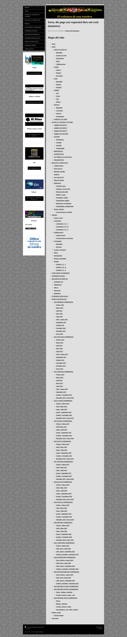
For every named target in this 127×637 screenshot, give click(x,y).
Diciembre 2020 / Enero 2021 (65, 540)
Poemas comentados (60, 258)
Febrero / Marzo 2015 (62, 424)
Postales (56, 261)
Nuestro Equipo (59, 615)
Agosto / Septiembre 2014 (63, 412)
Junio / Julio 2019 (61, 511)
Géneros (58, 113)
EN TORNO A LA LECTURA (63, 157)
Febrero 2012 (60, 340)
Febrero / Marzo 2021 (62, 546)
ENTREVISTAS (59, 154)
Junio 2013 (59, 386)
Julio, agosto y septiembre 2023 (65, 580)
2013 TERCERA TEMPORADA (63, 372)
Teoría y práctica (59, 209)
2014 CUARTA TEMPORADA (63, 401)
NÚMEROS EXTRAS (58, 276)
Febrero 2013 (60, 374)
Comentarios (58, 241)
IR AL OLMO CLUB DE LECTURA (34, 135)
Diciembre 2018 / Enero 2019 (65, 499)
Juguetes (56, 174)
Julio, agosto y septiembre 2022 (65, 566)
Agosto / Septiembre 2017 (63, 473)
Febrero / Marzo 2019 (62, 505)
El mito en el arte (61, 55)
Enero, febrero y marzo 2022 (64, 560)
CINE (56, 79)
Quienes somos (56, 612)
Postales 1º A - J (61, 264)
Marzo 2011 (59, 308)
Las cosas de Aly (59, 177)
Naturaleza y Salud (62, 198)
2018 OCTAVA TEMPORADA (63, 482)
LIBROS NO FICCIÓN (61, 134)
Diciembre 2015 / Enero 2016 (65, 438)
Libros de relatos (59, 180)
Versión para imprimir (31, 627)
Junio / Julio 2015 (61, 430)
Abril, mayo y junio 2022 (63, 563)
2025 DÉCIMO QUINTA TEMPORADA (66, 589)
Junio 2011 (59, 316)
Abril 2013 (59, 380)
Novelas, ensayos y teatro (63, 607)
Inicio (53, 44)
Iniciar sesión (99, 627)
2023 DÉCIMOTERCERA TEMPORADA (66, 572)
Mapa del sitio (40, 627)
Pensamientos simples (62, 200)
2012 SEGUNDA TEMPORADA (64, 337)
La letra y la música (60, 250)
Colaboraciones (60, 64)
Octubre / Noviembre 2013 (64, 395)
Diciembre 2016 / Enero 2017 (65, 459)
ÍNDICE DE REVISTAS (59, 299)
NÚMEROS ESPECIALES (60, 296)
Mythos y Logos (61, 195)
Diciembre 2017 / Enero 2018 (65, 479)
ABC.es (56, 287)
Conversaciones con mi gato (64, 238)
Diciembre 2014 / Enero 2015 (65, 418)
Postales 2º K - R (61, 267)
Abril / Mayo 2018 (61, 488)
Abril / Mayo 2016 (61, 447)
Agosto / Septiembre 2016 (63, 453)
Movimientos (60, 58)
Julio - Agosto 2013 (62, 389)
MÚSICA (57, 105)
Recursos (59, 247)
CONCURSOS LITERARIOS (60, 273)
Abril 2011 (59, 311)
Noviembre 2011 (61, 328)
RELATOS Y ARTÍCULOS (60, 163)
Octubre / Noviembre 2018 (64, 496)
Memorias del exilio (62, 192)
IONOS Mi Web (39, 631)
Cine (57, 99)
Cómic (58, 96)
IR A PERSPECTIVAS (34, 168)
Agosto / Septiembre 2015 (63, 432)
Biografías (59, 52)
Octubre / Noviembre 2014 (64, 415)
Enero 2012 (59, 334)
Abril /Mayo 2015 (61, 427)
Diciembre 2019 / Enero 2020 (65, 520)
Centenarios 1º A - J (62, 224)
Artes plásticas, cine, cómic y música (67, 609)
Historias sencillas (59, 171)
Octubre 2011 (60, 325)
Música (58, 102)
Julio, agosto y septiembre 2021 (65, 551)
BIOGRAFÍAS (58, 151)
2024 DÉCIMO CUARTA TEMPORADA (66, 586)
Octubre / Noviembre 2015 (64, 435)
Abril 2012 (59, 345)
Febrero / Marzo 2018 (62, 485)
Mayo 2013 (59, 383)
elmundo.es (57, 293)
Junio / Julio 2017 (61, 470)
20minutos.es (58, 285)
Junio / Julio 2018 (61, 491)
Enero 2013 (59, 369)
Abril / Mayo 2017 (61, 467)
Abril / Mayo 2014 (61, 406)
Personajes (59, 76)
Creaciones (59, 110)
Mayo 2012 (59, 348)
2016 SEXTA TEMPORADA (62, 441)
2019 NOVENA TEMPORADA (63, 502)
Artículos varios (61, 186)
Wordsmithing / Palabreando (64, 206)
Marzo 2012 (59, 343)
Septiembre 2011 (61, 322)
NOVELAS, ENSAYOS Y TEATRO (62, 122)
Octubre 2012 (60, 360)
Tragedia (58, 145)
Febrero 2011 (60, 305)
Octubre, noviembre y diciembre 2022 (67, 569)
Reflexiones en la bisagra (63, 203)
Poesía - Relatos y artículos (64, 592)
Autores (58, 70)
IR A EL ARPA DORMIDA (34, 73)
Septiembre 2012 (61, 357)
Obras (58, 61)
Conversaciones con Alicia (64, 212)
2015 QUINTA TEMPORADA (63, 421)
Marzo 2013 (59, 377)
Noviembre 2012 (61, 363)
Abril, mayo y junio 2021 (63, 549)
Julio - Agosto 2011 (62, 319)
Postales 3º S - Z (61, 270)
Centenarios (57, 221)
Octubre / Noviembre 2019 (64, 517)
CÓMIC (56, 67)
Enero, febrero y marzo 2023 (64, 575)
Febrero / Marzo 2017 (62, 464)
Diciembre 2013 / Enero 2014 (65, 398)
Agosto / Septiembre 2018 (63, 493)
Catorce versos (58, 218)
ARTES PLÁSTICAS (60, 50)
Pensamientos (58, 256)
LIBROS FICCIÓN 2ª (60, 128)
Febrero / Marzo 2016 (62, 444)
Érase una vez (58, 168)
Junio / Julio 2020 (61, 531)
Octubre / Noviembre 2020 (64, 537)
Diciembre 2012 (61, 366)
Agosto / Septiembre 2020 (63, 534)
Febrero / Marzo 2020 (62, 525)
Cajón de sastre (60, 235)
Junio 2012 (59, 351)
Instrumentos (60, 116)
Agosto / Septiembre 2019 (63, 514)
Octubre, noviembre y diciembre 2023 (67, 583)
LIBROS (56, 90)
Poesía (58, 601)
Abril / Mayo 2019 (61, 508)
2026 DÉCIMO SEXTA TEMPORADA (65, 598)
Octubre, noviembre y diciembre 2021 (67, 554)
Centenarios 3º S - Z (62, 229)
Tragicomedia (60, 148)
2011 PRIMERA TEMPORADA (63, 302)
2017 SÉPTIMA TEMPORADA (63, 461)
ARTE (54, 47)
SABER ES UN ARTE (60, 119)
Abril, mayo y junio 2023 (63, 578)
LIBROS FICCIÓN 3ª (60, 131)
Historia (58, 73)
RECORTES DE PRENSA (60, 279)
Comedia (58, 142)
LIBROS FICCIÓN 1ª (60, 125)
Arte (57, 93)
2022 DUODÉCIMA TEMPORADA (65, 557)
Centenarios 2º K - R (62, 227)
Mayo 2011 (59, 314)
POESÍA (54, 215)
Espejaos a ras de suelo (63, 189)
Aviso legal (55, 618)
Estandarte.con (58, 282)
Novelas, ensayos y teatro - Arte (65, 595)
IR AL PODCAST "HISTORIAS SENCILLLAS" (34, 198)
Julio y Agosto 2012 (62, 354)
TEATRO (57, 137)
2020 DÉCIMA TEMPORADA (63, 522)
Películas (59, 87)
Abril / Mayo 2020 (61, 528)
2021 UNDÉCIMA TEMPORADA (64, 543)
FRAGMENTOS (59, 160)
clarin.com (57, 290)
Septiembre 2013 (61, 392)
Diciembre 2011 (61, 331)
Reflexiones (57, 183)
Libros (56, 253)
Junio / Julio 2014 (61, 409)
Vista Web (100, 628)
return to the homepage (72, 31)
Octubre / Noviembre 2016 (64, 456)
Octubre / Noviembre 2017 (64, 476)
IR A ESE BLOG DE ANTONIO (34, 102)
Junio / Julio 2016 (61, 450)
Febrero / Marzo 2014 (62, 403)
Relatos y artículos (61, 604)
